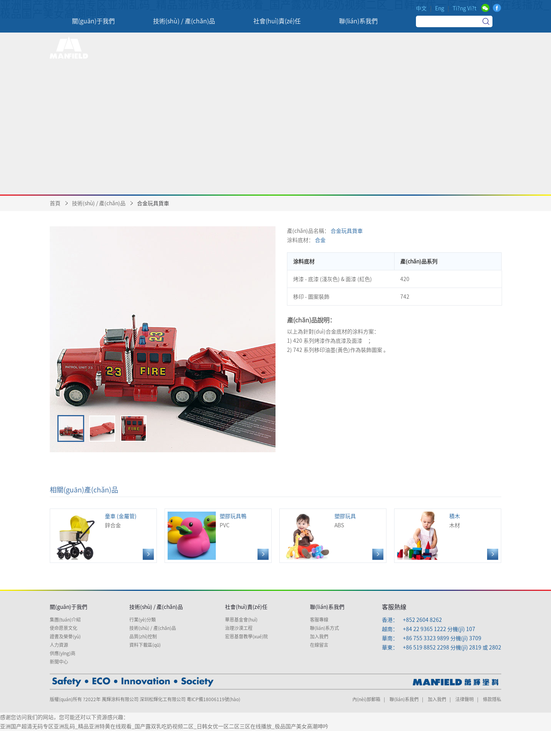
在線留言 (319, 645)
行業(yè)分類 (142, 619)
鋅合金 (103, 536)
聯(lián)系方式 (324, 628)
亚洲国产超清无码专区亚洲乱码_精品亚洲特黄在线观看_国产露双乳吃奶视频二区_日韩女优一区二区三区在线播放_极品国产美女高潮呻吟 (164, 726)
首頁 (55, 203)
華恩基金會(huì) (241, 619)
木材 (447, 536)
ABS (332, 536)
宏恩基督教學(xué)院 (246, 636)
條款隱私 (492, 699)
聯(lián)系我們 (327, 607)
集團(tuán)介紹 (65, 619)
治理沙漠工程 (239, 628)
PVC (218, 536)
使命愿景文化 (63, 628)
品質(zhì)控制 (143, 636)
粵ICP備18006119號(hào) (213, 699)
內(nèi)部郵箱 (366, 699)
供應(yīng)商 (62, 653)
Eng (439, 8)
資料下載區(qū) (145, 645)
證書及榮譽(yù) (65, 636)
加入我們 (319, 636)
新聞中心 (59, 661)
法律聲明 (464, 699)
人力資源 (59, 645)
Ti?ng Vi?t (464, 8)
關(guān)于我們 (68, 607)
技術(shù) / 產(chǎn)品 (99, 203)
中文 (421, 8)
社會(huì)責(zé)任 (246, 607)
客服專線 (319, 619)
